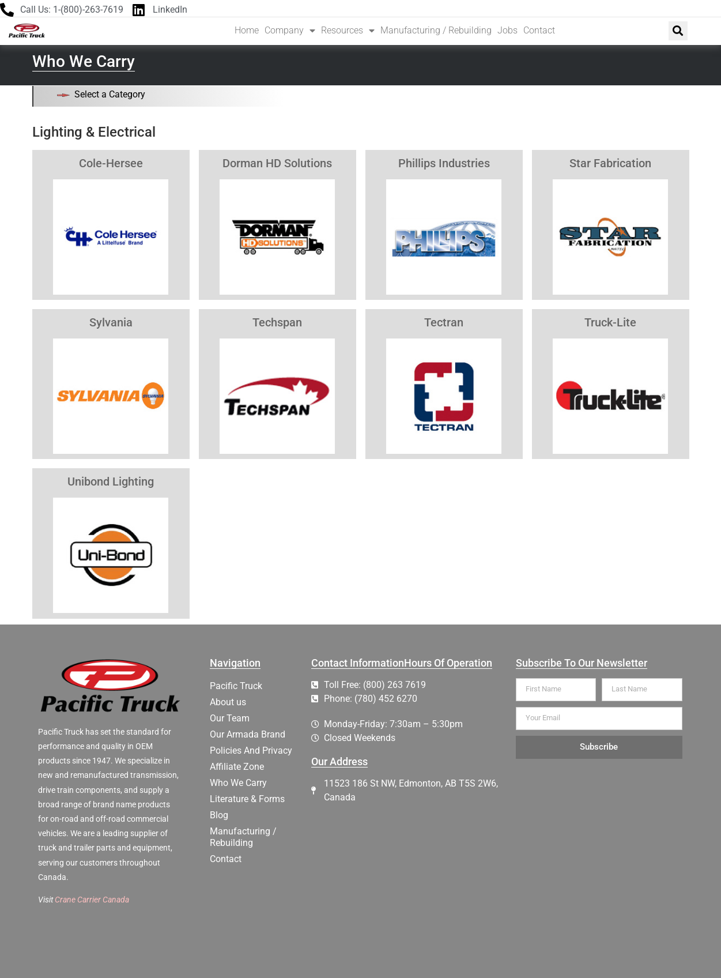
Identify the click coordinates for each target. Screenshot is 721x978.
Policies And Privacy (251, 750)
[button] (678, 30)
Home (247, 30)
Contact (539, 30)
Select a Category (109, 94)
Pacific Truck (236, 685)
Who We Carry (238, 782)
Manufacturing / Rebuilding (436, 30)
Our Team (230, 718)
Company (290, 30)
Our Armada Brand (247, 734)
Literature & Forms (247, 798)
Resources (348, 30)
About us (228, 702)
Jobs (507, 30)
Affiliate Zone (237, 766)
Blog (219, 815)
